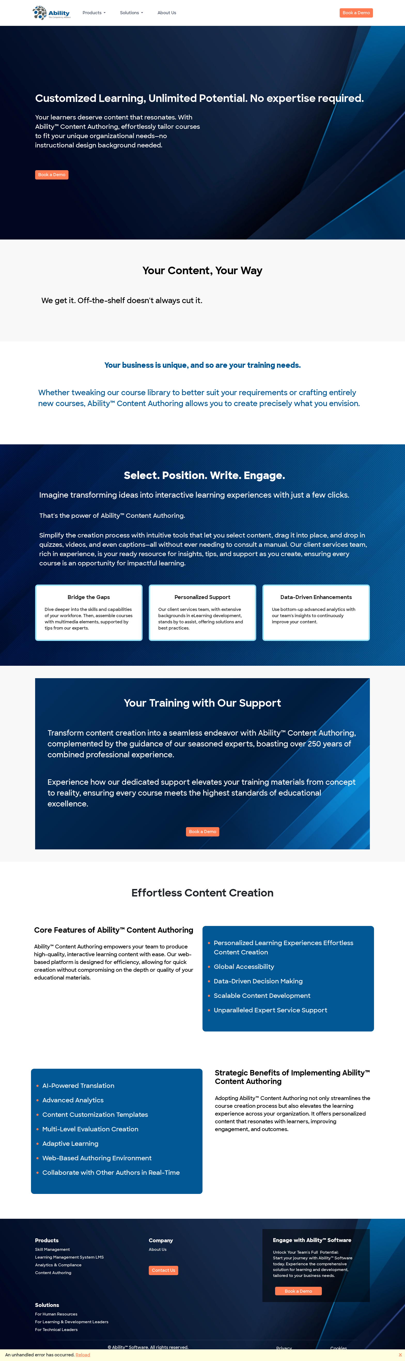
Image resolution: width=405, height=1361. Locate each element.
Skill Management (52, 1249)
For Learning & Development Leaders (71, 1322)
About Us (167, 13)
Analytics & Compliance (58, 1265)
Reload (83, 1355)
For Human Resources (56, 1314)
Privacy (284, 1348)
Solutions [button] (130, 13)
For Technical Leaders (56, 1329)
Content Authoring (53, 1272)
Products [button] (93, 13)
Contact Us (163, 1270)
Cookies (338, 1348)
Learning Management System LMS (69, 1257)
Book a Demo (356, 13)
